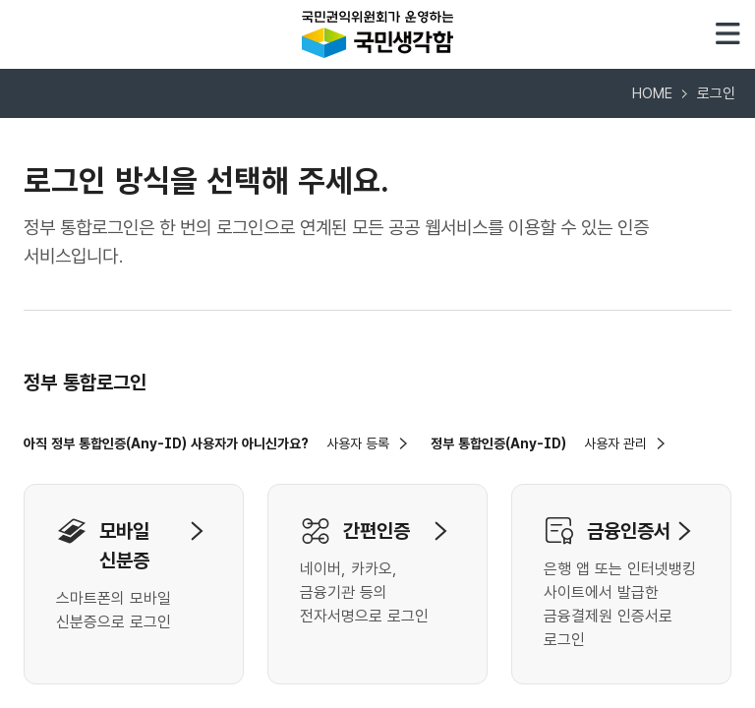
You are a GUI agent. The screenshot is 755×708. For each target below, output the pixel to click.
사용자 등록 (357, 443)
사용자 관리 (615, 443)
